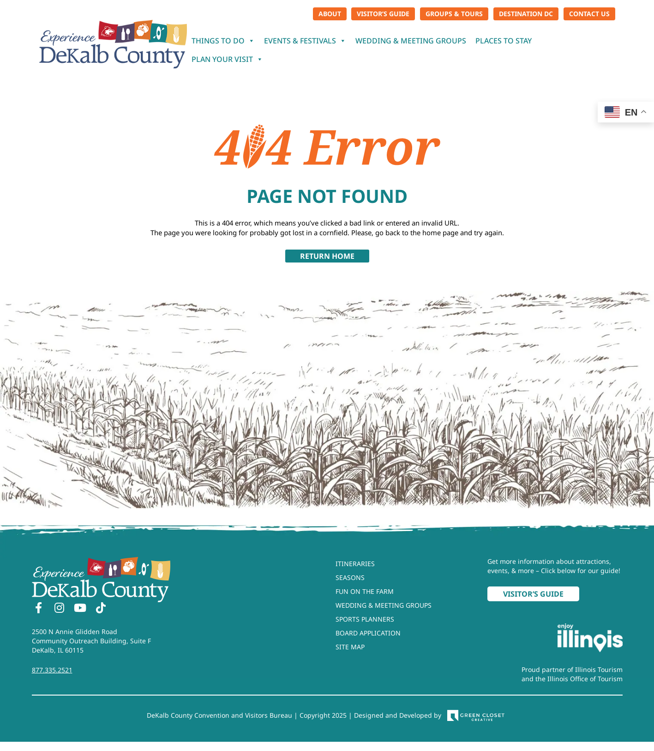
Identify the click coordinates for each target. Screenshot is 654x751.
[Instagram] (59, 609)
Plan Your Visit (227, 59)
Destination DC (526, 13)
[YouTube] (80, 609)
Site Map (350, 646)
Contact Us (589, 13)
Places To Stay (503, 41)
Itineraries (355, 563)
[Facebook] (39, 609)
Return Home (327, 256)
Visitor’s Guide (383, 13)
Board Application (368, 633)
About (329, 13)
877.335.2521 (52, 670)
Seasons (350, 577)
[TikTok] (101, 609)
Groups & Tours (454, 13)
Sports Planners (365, 619)
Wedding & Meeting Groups (410, 41)
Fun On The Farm (365, 591)
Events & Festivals (305, 40)
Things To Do (223, 40)
